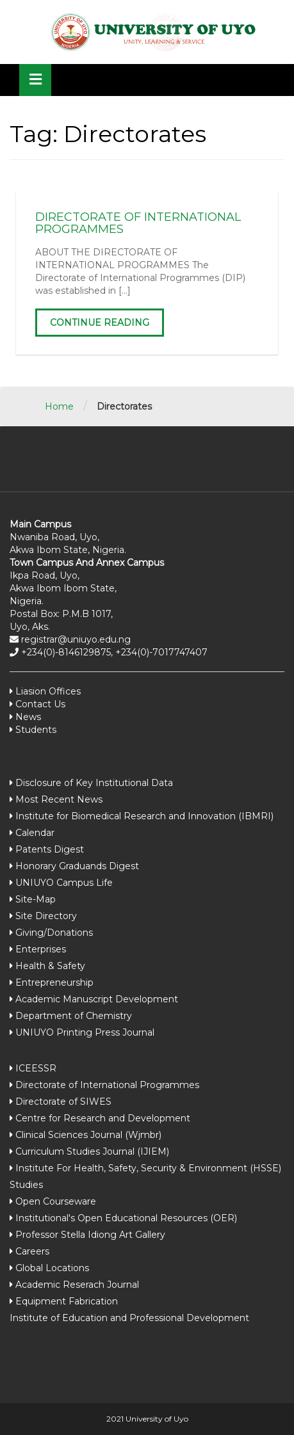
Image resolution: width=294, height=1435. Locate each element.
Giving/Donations (54, 932)
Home (59, 406)
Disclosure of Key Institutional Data (94, 783)
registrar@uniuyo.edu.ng (75, 639)
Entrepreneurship (54, 982)
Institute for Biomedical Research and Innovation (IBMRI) (144, 816)
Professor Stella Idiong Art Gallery (90, 1234)
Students (34, 729)
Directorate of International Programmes (107, 1085)
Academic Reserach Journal (77, 1284)
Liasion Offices (47, 691)
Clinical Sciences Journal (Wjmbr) (88, 1135)
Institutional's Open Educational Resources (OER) (126, 1218)
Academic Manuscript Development (96, 999)
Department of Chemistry (73, 1016)
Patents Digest (49, 849)
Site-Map (35, 899)
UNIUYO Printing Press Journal (84, 1032)
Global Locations (52, 1268)
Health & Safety (50, 966)
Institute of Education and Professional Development (129, 1318)
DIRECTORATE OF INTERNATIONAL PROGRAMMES (138, 223)
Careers (32, 1251)
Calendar (34, 832)
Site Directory (46, 916)
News (27, 717)
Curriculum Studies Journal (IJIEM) (92, 1151)
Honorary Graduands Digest (77, 866)
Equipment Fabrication (66, 1301)
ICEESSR (35, 1068)
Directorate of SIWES (63, 1101)
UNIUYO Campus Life (64, 882)
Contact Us (39, 704)
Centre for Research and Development (102, 1118)
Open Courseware (55, 1201)
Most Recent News (58, 799)
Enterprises (40, 949)
